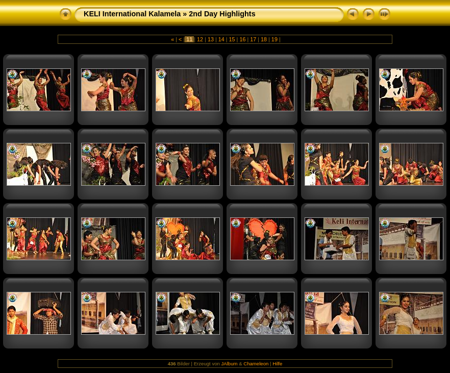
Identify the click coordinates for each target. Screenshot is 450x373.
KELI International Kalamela (132, 14)
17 (253, 39)
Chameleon (255, 363)
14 (221, 39)
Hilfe (277, 363)
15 (232, 39)
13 (210, 39)
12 (200, 39)
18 (263, 39)
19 (274, 39)
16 (242, 39)
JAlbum (229, 363)
